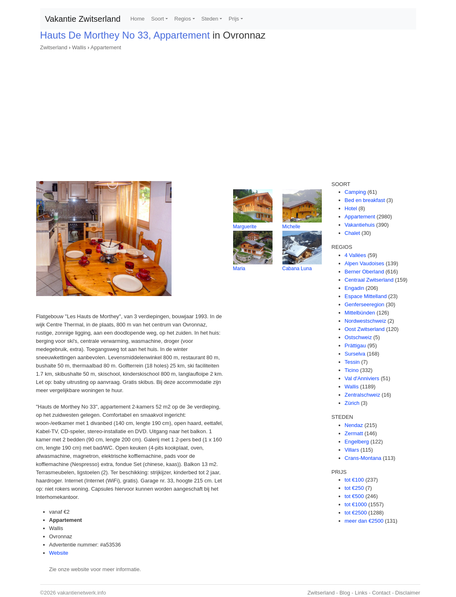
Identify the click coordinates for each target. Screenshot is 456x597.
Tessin (352, 362)
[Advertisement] (228, 113)
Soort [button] (157, 19)
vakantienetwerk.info (81, 593)
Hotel (351, 208)
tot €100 (354, 480)
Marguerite (245, 227)
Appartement (106, 47)
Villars (352, 450)
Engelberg (357, 442)
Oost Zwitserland (365, 329)
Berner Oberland (364, 272)
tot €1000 (356, 504)
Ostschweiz (358, 337)
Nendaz (354, 425)
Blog (344, 593)
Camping (355, 192)
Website (59, 553)
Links (361, 593)
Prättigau (355, 345)
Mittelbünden (360, 313)
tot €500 (354, 496)
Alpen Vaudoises (365, 263)
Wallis (79, 47)
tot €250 (354, 488)
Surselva (355, 354)
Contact (381, 593)
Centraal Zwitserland (369, 280)
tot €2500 (356, 513)
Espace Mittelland (366, 296)
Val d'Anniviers (362, 378)
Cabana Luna (297, 268)
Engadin (354, 288)
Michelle (291, 227)
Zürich (352, 403)
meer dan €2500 (364, 521)
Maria (239, 268)
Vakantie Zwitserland (83, 18)
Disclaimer (407, 593)
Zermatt (354, 433)
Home (138, 19)
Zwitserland (53, 47)
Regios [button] (182, 19)
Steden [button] (210, 19)
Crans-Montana (363, 458)
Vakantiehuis (360, 225)
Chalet (352, 233)
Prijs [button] (234, 19)
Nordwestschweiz (365, 321)
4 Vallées (356, 255)
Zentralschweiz (362, 395)
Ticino (352, 370)
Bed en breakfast (365, 200)
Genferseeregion (365, 304)
